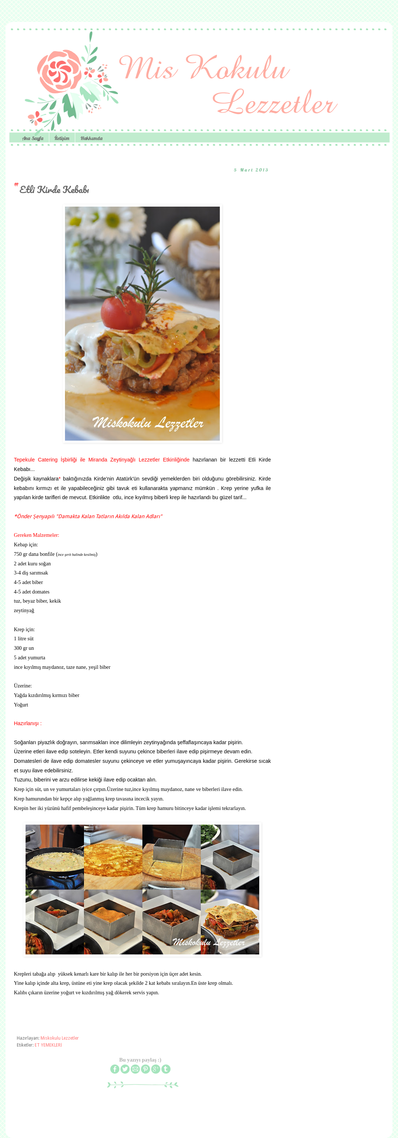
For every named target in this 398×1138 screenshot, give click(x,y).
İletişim (61, 138)
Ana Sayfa (32, 138)
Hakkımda (91, 138)
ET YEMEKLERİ (48, 1045)
